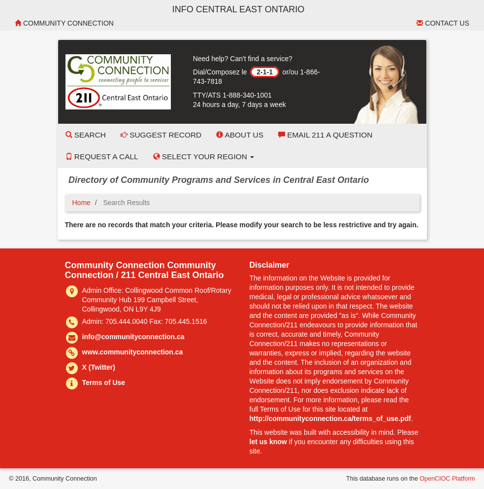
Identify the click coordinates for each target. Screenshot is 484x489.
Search (85, 135)
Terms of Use (104, 382)
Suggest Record (161, 135)
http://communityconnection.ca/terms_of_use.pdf (330, 418)
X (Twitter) (98, 367)
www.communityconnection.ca (132, 352)
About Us (239, 135)
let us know (268, 442)
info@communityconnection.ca (133, 337)
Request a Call (101, 156)
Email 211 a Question (325, 135)
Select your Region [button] (204, 156)
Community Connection (64, 23)
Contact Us (443, 23)
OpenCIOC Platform (447, 478)
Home (81, 203)
